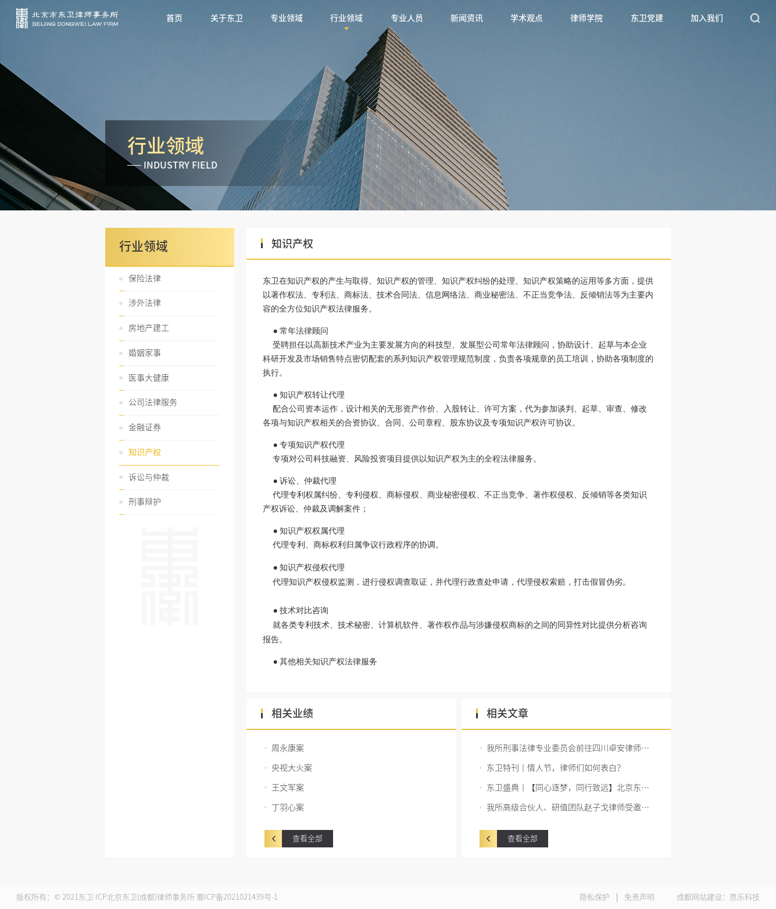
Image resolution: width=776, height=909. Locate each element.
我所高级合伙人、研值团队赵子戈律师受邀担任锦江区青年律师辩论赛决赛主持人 (570, 807)
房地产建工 (148, 328)
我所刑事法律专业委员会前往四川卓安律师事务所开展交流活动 (570, 748)
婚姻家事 (144, 353)
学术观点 (526, 18)
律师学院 (586, 18)
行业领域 (346, 18)
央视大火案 (291, 768)
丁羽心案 (287, 807)
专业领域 (286, 18)
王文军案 (287, 787)
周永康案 (287, 748)
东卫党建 (647, 18)
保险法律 (144, 278)
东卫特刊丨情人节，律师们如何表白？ (556, 768)
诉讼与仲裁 (148, 477)
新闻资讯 (466, 18)
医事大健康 (148, 378)
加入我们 (707, 18)
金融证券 (144, 427)
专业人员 (407, 18)
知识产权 (144, 452)
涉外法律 (144, 303)
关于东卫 (226, 18)
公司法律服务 (152, 402)
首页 (174, 18)
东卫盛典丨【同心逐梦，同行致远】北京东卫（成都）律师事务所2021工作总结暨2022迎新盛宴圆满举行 (570, 787)
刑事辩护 (144, 502)
